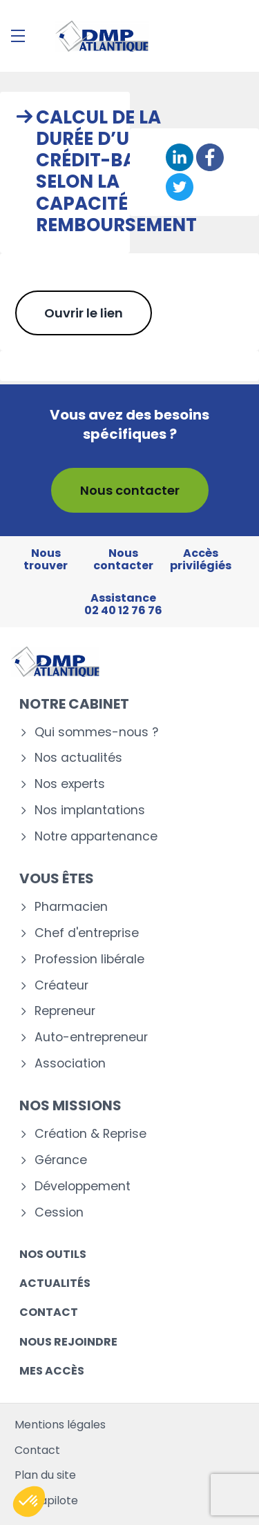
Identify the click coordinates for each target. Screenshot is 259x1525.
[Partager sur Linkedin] (179, 157)
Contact (48, 1312)
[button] (29, 1501)
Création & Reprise (90, 1134)
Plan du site (45, 1475)
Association (70, 1064)
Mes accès (51, 1371)
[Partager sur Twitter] (179, 187)
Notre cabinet (74, 704)
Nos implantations (90, 810)
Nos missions (70, 1105)
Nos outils (52, 1254)
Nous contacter (130, 490)
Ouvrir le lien (83, 313)
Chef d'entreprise (87, 933)
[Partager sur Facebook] (210, 157)
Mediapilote (46, 1500)
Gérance (61, 1160)
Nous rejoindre (68, 1342)
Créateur (61, 986)
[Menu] (18, 36)
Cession (59, 1213)
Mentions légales (60, 1425)
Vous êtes (56, 878)
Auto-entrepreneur (91, 1037)
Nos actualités (78, 758)
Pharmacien (71, 907)
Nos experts (70, 784)
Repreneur (65, 1011)
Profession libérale (89, 959)
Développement (83, 1186)
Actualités (54, 1283)
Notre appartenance (96, 837)
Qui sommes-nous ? (96, 732)
